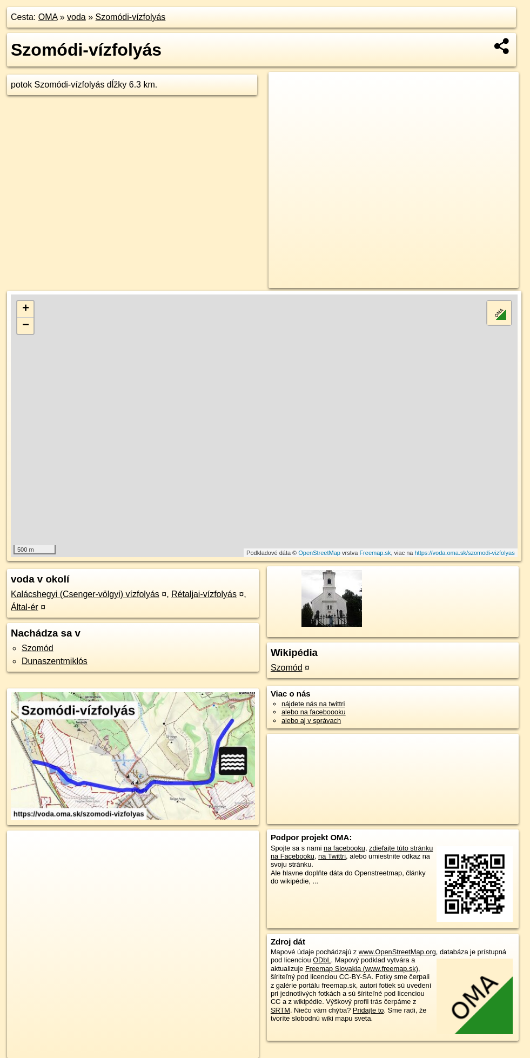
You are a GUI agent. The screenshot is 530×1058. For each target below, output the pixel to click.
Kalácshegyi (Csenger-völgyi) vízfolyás (85, 594)
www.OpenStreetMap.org (397, 952)
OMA (48, 17)
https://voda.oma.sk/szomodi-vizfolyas (465, 553)
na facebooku (344, 848)
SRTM (280, 1010)
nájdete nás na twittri (313, 704)
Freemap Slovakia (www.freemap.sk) (361, 969)
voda (76, 17)
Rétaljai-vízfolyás (204, 594)
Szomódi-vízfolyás (131, 17)
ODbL (322, 960)
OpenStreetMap (319, 553)
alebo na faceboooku (313, 712)
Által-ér (24, 607)
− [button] (25, 326)
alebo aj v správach (311, 721)
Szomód (37, 648)
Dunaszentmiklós (55, 661)
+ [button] (25, 309)
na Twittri (332, 856)
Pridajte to (368, 1010)
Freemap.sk (375, 553)
